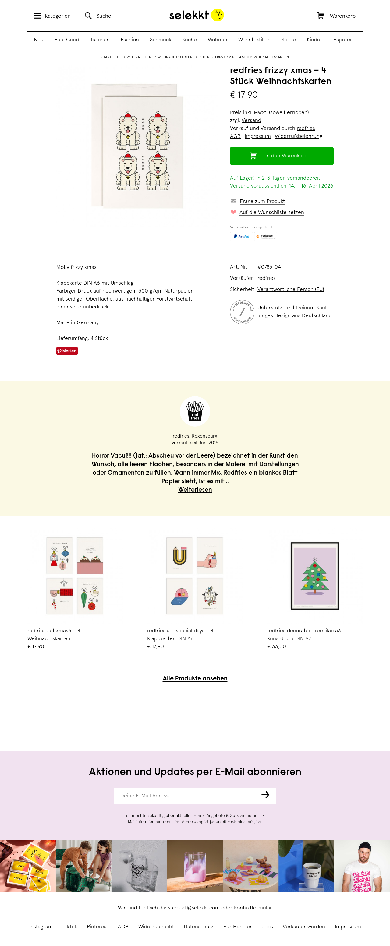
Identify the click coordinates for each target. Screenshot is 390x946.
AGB (123, 927)
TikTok (69, 927)
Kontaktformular (253, 908)
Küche (189, 40)
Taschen (100, 40)
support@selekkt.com (194, 908)
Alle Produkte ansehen (195, 679)
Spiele (289, 40)
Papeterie (344, 40)
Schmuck (160, 40)
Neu (39, 40)
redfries (306, 128)
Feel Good (67, 40)
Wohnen (217, 40)
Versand (251, 120)
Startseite (111, 57)
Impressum (348, 927)
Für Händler (237, 927)
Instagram (41, 927)
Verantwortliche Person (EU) (290, 289)
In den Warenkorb (286, 156)
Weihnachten (139, 57)
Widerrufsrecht (156, 927)
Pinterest (97, 927)
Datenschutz (199, 927)
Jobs (267, 927)
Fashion (130, 40)
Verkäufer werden (304, 927)
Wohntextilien (254, 40)
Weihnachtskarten (175, 57)
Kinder (314, 40)
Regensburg (204, 436)
